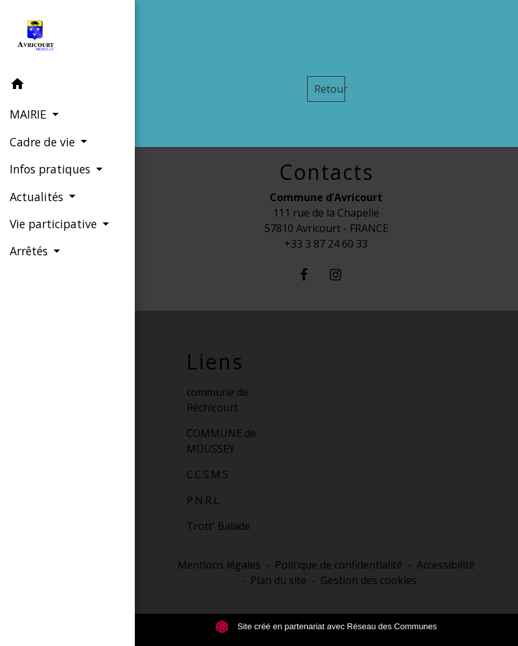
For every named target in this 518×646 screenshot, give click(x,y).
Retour (329, 89)
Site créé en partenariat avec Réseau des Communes (326, 626)
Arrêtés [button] (30, 251)
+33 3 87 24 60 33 (326, 244)
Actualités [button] (38, 196)
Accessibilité (446, 565)
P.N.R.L (202, 500)
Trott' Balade (218, 526)
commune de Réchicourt (217, 400)
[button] (67, 86)
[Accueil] (67, 35)
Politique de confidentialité (339, 565)
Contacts (326, 172)
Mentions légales (219, 565)
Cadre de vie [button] (44, 142)
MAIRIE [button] (30, 114)
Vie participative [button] (55, 223)
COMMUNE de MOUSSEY (221, 441)
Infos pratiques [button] (52, 169)
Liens (214, 361)
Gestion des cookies (369, 580)
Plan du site (278, 580)
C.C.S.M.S (207, 474)
